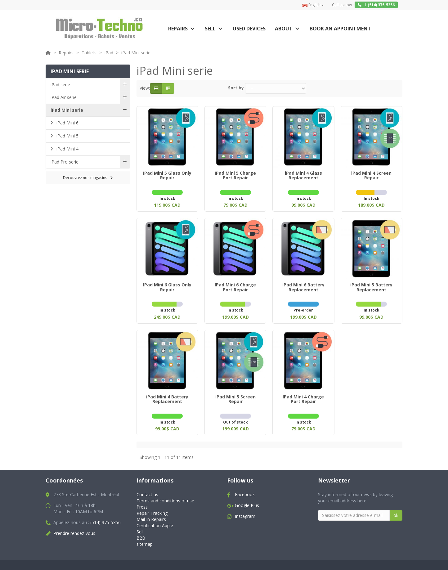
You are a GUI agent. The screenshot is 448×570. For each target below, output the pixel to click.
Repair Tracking (152, 509)
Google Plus (247, 502)
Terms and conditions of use (165, 497)
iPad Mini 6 (66, 123)
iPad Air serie (64, 97)
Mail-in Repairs (151, 515)
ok (395, 511)
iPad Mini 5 (66, 136)
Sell (210, 28)
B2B (141, 534)
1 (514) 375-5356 (376, 4)
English (313, 4)
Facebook (245, 491)
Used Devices (249, 28)
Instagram (245, 512)
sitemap (145, 540)
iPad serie (60, 85)
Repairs (178, 28)
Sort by (236, 88)
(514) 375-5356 (105, 519)
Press (142, 503)
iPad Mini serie (67, 110)
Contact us (147, 491)
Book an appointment (340, 28)
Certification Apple (155, 522)
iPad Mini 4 (66, 149)
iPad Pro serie (64, 162)
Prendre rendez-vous (74, 529)
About (284, 28)
